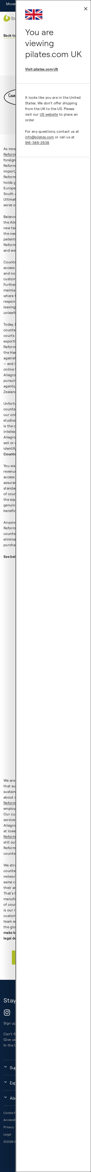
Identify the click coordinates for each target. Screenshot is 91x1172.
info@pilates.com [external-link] (39, 137)
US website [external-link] (49, 114)
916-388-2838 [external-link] (37, 142)
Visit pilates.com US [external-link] (41, 69)
